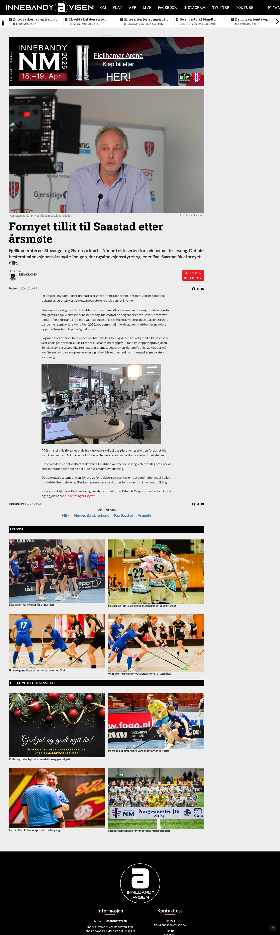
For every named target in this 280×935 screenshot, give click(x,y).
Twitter (220, 7)
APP (132, 7)
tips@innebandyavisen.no (170, 924)
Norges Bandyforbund (91, 515)
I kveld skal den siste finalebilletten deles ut (87, 19)
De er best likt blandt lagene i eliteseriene (196, 19)
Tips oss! (196, 278)
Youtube (244, 7)
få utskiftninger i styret (79, 496)
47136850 (196, 273)
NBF (65, 515)
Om (103, 7)
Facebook (167, 7)
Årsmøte (144, 515)
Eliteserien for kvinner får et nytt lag (145, 19)
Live (147, 7)
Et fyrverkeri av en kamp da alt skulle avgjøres (34, 19)
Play (117, 7)
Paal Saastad (123, 515)
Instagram (194, 7)
